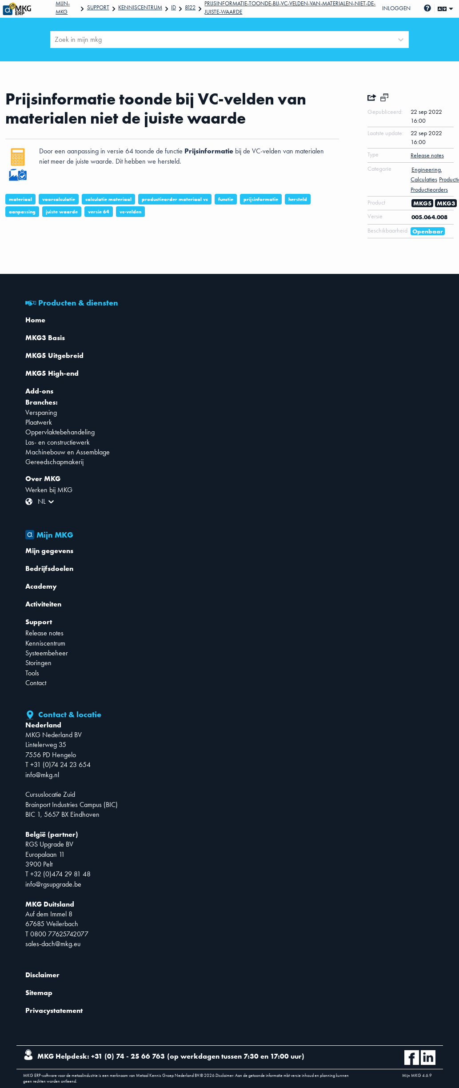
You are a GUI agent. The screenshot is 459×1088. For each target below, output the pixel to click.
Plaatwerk (38, 422)
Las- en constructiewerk (57, 442)
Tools (32, 673)
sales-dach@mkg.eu (52, 943)
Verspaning (41, 412)
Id (173, 7)
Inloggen (396, 8)
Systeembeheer (46, 653)
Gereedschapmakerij (54, 461)
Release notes (44, 633)
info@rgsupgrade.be (53, 884)
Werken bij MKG (48, 489)
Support (98, 7)
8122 (190, 7)
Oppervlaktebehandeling (60, 432)
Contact (35, 682)
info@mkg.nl (42, 774)
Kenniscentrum (140, 7)
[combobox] (55, 39)
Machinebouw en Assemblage (67, 452)
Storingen (38, 662)
